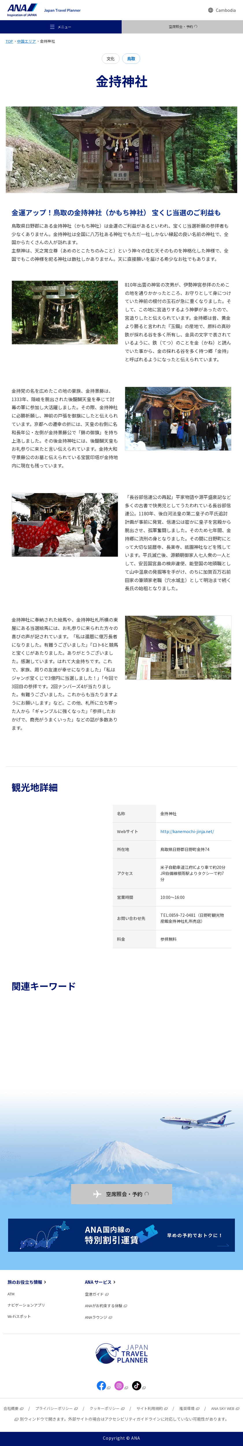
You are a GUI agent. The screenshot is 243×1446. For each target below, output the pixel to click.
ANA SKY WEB (225, 1408)
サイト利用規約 (152, 1408)
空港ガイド (97, 1294)
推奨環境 (189, 1408)
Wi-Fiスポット (19, 1316)
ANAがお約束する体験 (106, 1305)
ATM (11, 1294)
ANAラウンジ (99, 1317)
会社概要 (13, 1408)
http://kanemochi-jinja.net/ (187, 831)
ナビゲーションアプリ (26, 1305)
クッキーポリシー (107, 1408)
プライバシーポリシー (56, 1408)
